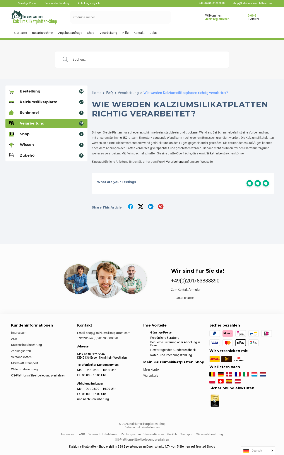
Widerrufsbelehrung (24, 369)
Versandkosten (21, 357)
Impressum (18, 332)
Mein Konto (151, 369)
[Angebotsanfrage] (70, 33)
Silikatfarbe (214, 153)
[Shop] (90, 33)
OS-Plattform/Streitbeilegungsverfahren (38, 375)
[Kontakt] (139, 33)
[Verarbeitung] (108, 33)
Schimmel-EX (118, 137)
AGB (14, 338)
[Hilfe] (125, 33)
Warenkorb (150, 375)
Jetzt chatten (185, 297)
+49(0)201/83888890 (212, 3)
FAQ (109, 93)
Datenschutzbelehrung (26, 345)
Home (96, 93)
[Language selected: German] (258, 450)
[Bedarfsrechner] (42, 33)
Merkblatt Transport (24, 363)
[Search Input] (147, 60)
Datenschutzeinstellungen (142, 427)
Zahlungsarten (21, 351)
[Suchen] (163, 17)
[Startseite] (20, 33)
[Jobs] (153, 33)
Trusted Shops (205, 446)
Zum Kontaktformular (185, 289)
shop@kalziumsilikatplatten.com (252, 3)
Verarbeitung (128, 93)
